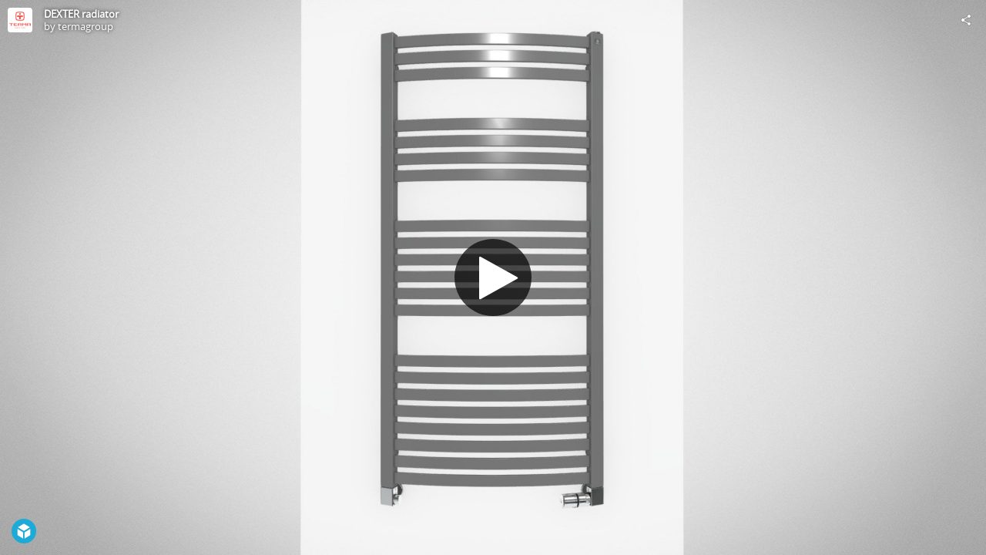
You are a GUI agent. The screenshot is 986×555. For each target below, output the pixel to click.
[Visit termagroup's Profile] (20, 20)
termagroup (85, 26)
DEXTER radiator (81, 14)
